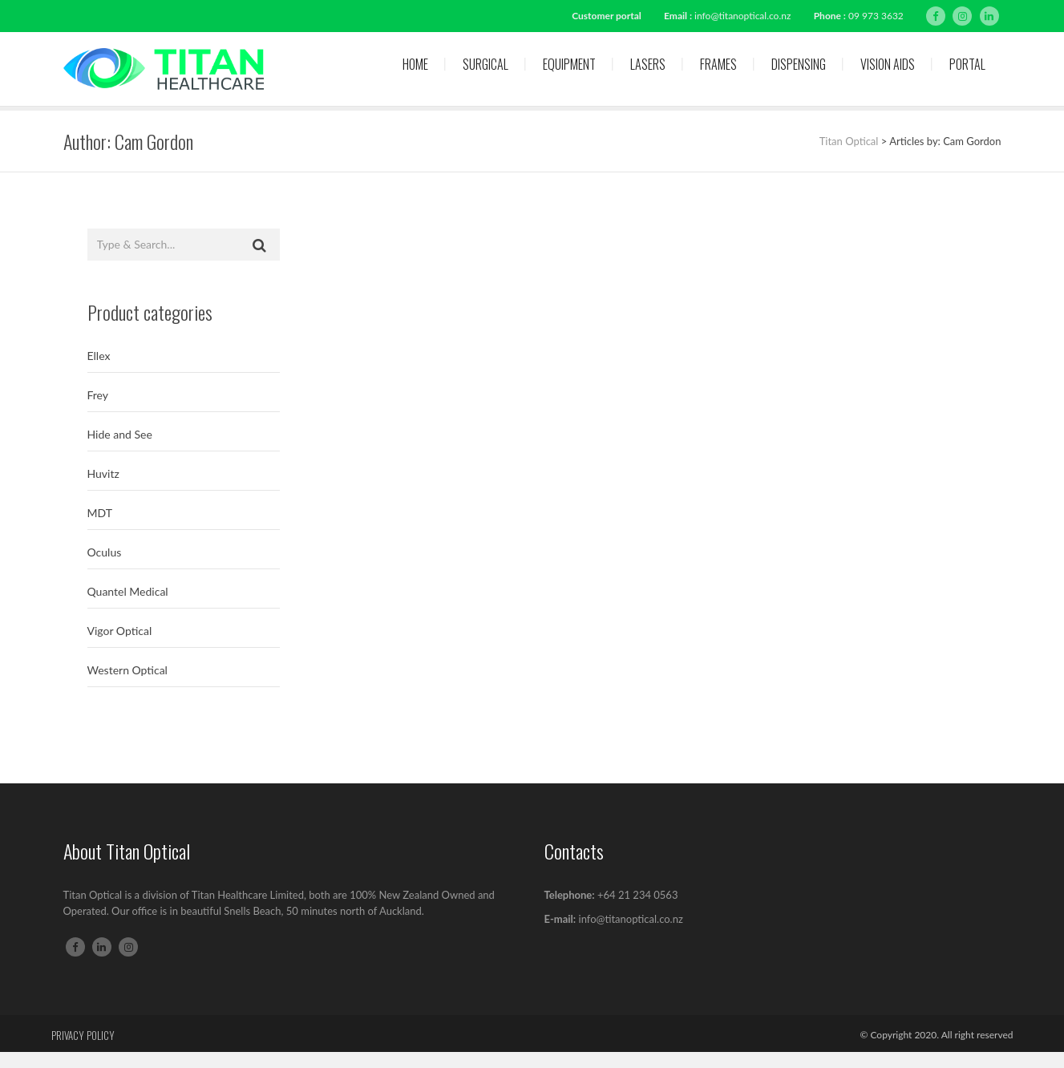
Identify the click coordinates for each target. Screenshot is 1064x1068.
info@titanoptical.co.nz (742, 16)
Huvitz (103, 473)
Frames (718, 64)
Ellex (99, 355)
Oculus (104, 552)
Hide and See (119, 434)
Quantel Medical (127, 591)
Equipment (569, 64)
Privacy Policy (83, 1035)
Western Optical (127, 670)
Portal (967, 64)
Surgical (485, 64)
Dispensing (798, 64)
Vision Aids (887, 64)
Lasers (648, 64)
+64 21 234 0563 (637, 894)
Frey (98, 395)
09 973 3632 (876, 16)
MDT (99, 513)
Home (415, 64)
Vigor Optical (119, 630)
